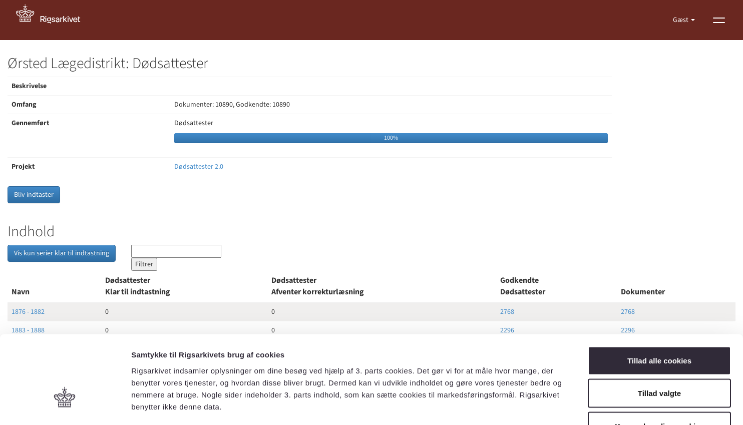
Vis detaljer (520, 405)
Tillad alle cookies (659, 293)
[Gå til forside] (53, 20)
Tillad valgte (659, 326)
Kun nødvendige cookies (659, 359)
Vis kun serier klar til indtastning (61, 253)
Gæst (681, 20)
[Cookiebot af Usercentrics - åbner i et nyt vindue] (65, 405)
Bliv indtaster (34, 195)
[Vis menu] (719, 20)
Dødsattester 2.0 (198, 167)
